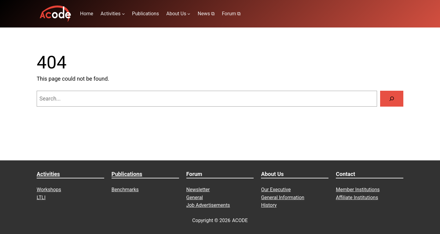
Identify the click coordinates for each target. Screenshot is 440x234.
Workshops (49, 189)
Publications (127, 174)
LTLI (41, 197)
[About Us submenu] (188, 13)
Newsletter (198, 189)
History (269, 205)
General (194, 197)
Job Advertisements (208, 205)
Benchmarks (125, 189)
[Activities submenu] (123, 13)
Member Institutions (358, 189)
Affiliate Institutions (357, 197)
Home (86, 13)
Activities (48, 174)
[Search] (391, 99)
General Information (282, 197)
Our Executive (276, 189)
